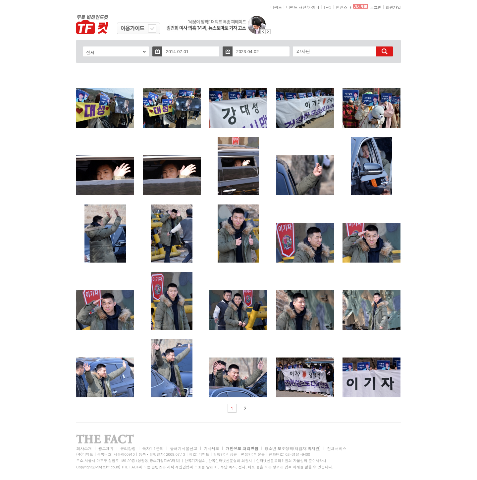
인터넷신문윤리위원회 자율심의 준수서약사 (291, 460)
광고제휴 (106, 448)
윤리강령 (128, 448)
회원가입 (393, 7)
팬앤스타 (343, 7)
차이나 (313, 7)
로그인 (376, 7)
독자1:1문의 (153, 448)
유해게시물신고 (183, 448)
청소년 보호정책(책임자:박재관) (293, 448)
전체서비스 (336, 448)
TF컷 (327, 7)
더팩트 (276, 7)
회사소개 (84, 448)
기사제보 (211, 448)
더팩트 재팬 (296, 7)
